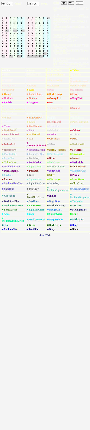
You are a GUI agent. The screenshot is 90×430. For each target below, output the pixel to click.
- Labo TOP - (45, 235)
